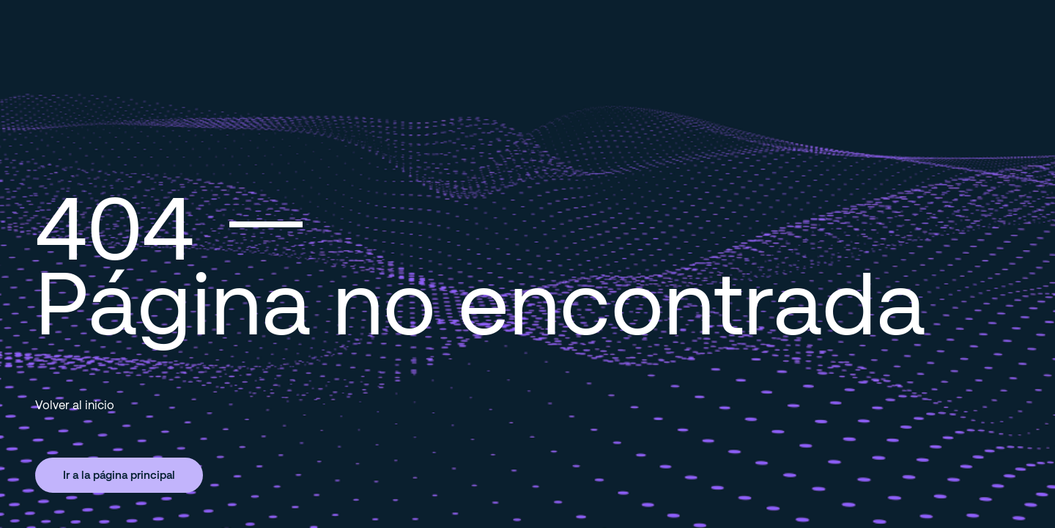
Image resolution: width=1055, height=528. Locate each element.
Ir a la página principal (119, 474)
